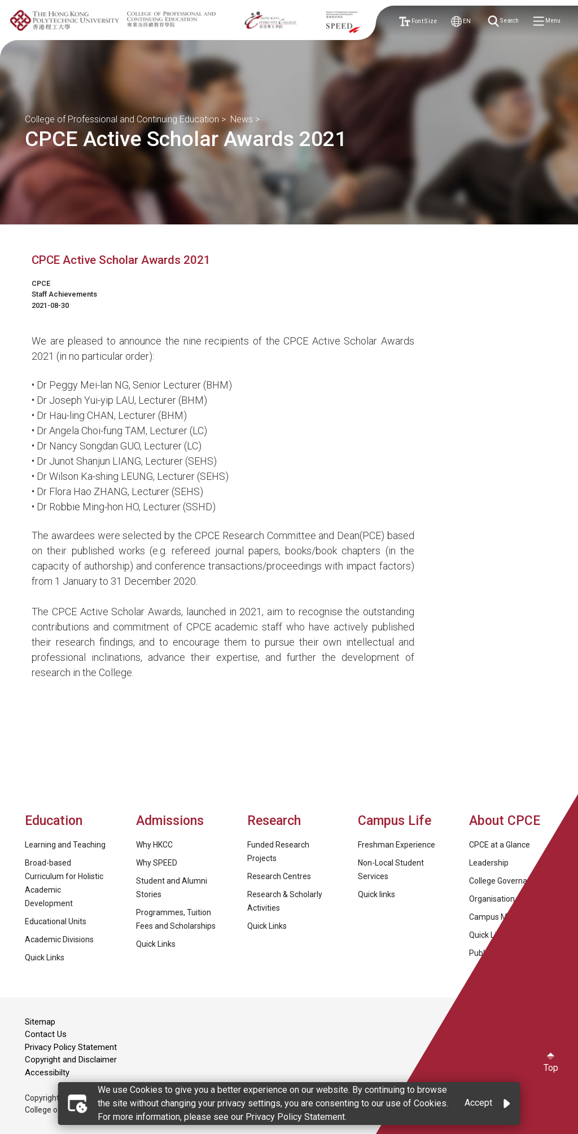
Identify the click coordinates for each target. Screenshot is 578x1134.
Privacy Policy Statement (71, 1047)
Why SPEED (156, 862)
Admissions (171, 820)
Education (53, 820)
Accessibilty (47, 1072)
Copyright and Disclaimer (71, 1059)
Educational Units (55, 921)
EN (460, 21)
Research (274, 820)
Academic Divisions (59, 939)
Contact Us (46, 1034)
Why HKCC (154, 844)
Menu (547, 21)
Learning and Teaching (65, 844)
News (241, 119)
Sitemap (40, 1022)
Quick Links (44, 957)
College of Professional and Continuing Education (122, 119)
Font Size (417, 21)
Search (504, 21)
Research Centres (279, 876)
